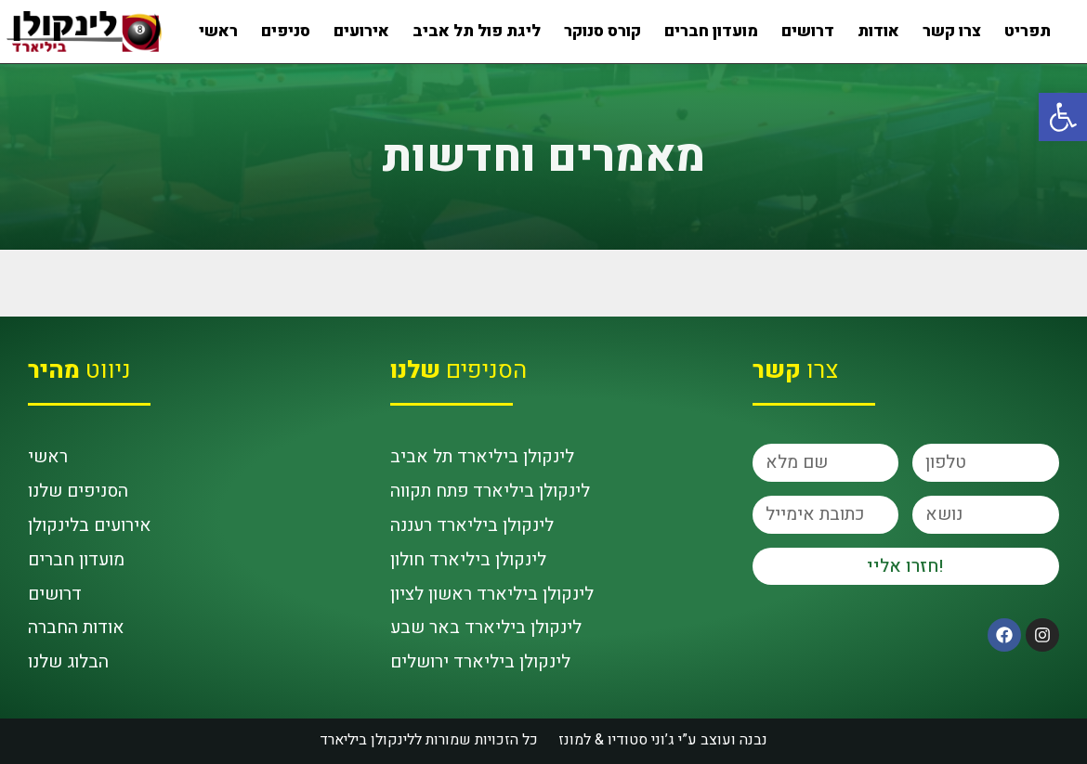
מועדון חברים (711, 31)
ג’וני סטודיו (643, 740)
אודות (878, 31)
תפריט (1027, 31)
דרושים (807, 31)
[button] (1063, 117)
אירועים (361, 31)
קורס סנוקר (602, 31)
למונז (574, 740)
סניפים (285, 31)
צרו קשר (952, 31)
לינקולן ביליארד (367, 740)
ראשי (218, 31)
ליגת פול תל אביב (477, 31)
